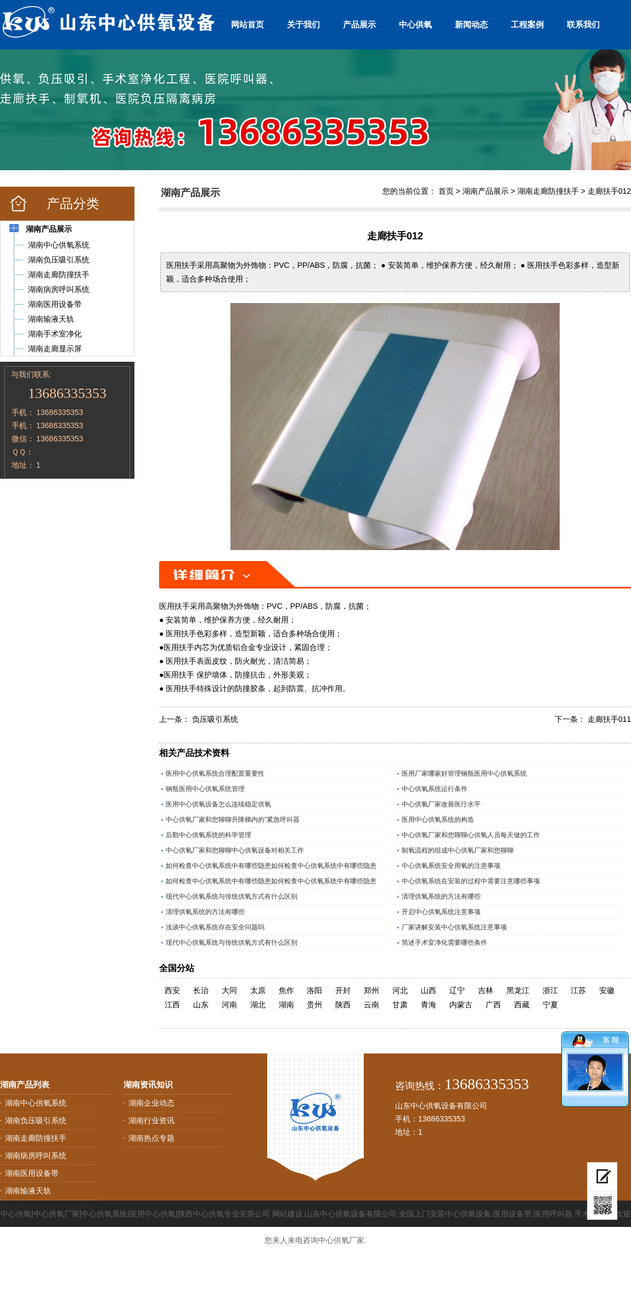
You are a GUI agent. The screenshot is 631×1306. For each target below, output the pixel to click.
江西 (172, 1004)
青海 (428, 1004)
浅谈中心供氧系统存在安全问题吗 (215, 927)
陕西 (343, 1004)
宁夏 (550, 1004)
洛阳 (314, 990)
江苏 (578, 990)
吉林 (485, 990)
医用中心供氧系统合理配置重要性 (215, 773)
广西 (493, 1004)
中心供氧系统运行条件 (434, 789)
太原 (258, 990)
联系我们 (583, 24)
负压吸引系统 (215, 719)
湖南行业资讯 (151, 1120)
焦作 (286, 990)
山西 (428, 990)
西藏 (521, 1004)
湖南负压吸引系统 (35, 1120)
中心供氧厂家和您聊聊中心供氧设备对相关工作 (235, 850)
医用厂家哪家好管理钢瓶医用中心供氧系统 (464, 773)
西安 (172, 990)
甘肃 (400, 1004)
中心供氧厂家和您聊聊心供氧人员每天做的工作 (471, 835)
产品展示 (359, 24)
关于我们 (303, 24)
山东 (201, 1004)
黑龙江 (517, 990)
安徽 (607, 990)
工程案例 (527, 24)
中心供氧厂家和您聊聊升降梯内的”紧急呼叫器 (233, 819)
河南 (229, 1004)
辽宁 (457, 990)
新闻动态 (471, 24)
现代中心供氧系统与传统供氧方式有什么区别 (231, 896)
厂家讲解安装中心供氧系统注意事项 (454, 927)
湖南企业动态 (151, 1102)
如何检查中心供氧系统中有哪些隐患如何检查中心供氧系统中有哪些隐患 (271, 866)
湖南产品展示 (486, 191)
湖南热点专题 (151, 1138)
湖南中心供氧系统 (35, 1102)
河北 (400, 990)
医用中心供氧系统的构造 (438, 819)
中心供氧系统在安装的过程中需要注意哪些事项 (471, 881)
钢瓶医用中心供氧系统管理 (205, 789)
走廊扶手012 (609, 191)
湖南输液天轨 (28, 1190)
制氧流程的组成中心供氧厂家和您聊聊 (458, 850)
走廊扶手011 (609, 719)
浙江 (550, 990)
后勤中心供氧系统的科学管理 (208, 835)
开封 (343, 990)
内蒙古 (460, 1004)
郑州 (371, 990)
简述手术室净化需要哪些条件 (444, 942)
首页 (446, 191)
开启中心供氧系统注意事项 (441, 912)
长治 (201, 990)
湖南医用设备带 (32, 1173)
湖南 (286, 1004)
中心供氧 (415, 24)
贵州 (314, 1004)
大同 (229, 990)
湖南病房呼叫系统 (35, 1155)
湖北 (258, 1004)
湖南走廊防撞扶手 (548, 191)
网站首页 (247, 24)
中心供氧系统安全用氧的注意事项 (451, 866)
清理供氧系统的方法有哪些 (441, 896)
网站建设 (287, 1213)
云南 (371, 1004)
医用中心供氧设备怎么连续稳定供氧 (218, 804)
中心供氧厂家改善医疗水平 (441, 804)
